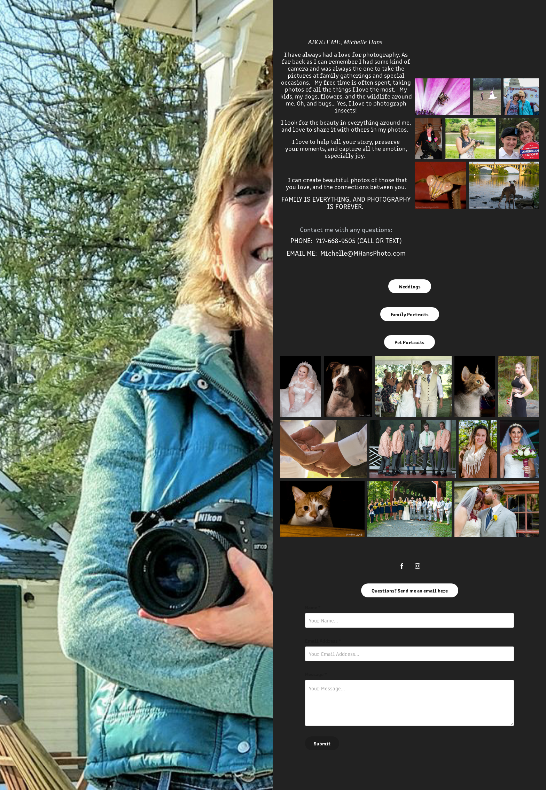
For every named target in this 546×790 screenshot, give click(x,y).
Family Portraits (410, 314)
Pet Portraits (409, 342)
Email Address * (323, 640)
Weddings (410, 286)
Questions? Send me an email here (410, 590)
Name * (313, 607)
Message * (316, 674)
